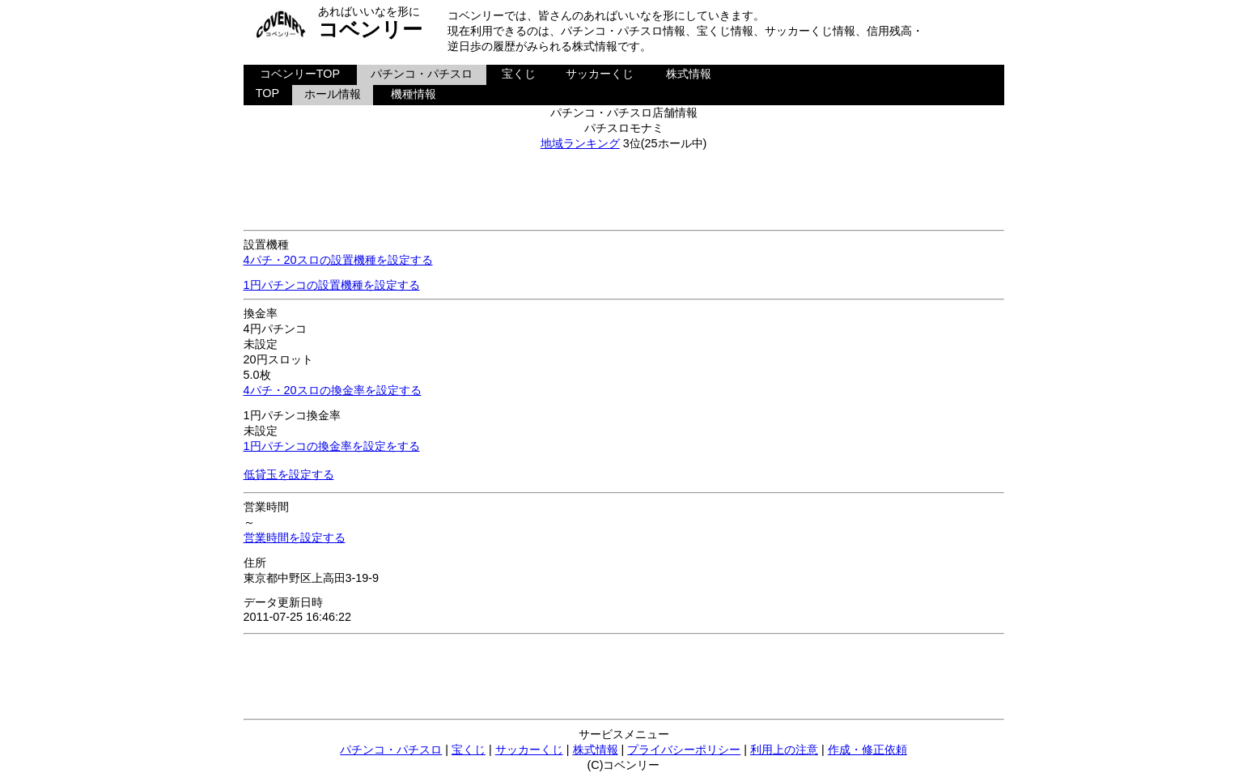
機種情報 (413, 93)
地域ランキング (580, 143)
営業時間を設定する (295, 537)
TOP (267, 93)
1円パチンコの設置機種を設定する (332, 284)
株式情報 (688, 73)
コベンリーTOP (300, 73)
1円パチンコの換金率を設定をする (332, 446)
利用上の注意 (784, 749)
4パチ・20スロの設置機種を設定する (338, 259)
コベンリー (370, 29)
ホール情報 (332, 93)
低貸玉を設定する (289, 474)
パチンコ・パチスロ (422, 73)
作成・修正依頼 (867, 749)
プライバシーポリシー (683, 749)
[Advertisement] (623, 187)
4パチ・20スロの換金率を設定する (333, 390)
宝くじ (519, 73)
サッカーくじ (600, 73)
